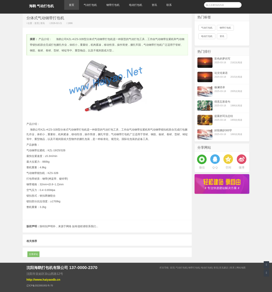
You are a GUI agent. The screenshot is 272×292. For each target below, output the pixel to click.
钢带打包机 (113, 4)
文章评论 (33, 254)
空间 (228, 167)
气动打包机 (90, 4)
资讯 (154, 4)
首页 (71, 4)
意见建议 (223, 267)
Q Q (215, 167)
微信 (202, 167)
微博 (241, 167)
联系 (169, 4)
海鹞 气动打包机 (41, 6)
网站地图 (241, 267)
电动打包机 (135, 4)
